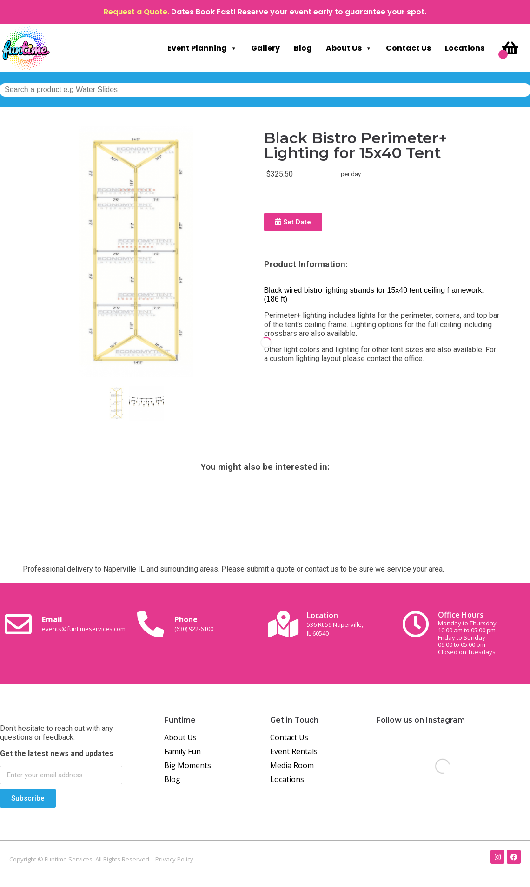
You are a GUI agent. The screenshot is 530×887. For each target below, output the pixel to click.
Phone (193, 623)
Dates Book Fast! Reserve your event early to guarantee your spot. (298, 12)
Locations (464, 48)
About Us (349, 48)
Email (84, 623)
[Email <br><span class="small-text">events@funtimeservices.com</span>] (18, 624)
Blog (303, 48)
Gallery (265, 48)
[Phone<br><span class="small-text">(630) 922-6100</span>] (150, 624)
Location (335, 623)
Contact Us (408, 48)
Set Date (293, 222)
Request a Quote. (136, 12)
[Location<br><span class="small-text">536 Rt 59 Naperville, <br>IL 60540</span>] (283, 624)
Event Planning (202, 48)
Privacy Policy (174, 859)
